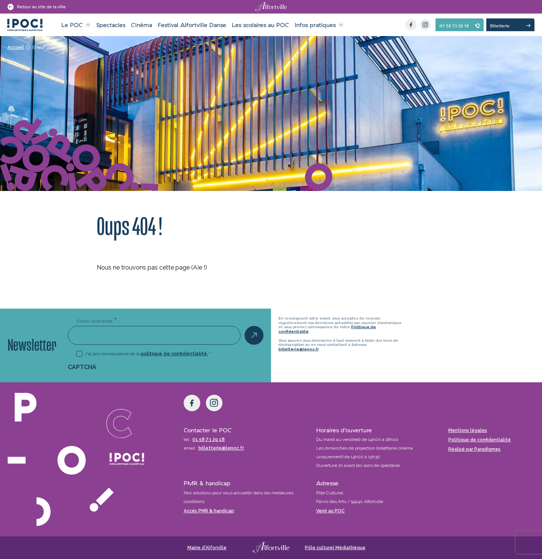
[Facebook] (411, 24)
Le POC (72, 25)
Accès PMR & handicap (209, 511)
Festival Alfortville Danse (192, 25)
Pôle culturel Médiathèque (335, 547)
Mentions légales (467, 430)
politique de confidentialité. (174, 353)
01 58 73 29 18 (208, 439)
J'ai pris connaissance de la (148, 353)
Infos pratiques (315, 25)
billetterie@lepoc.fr (299, 349)
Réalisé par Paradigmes (474, 449)
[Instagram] (425, 24)
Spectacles (110, 25)
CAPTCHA (82, 367)
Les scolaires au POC (260, 25)
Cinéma (141, 25)
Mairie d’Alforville (207, 547)
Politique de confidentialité (479, 439)
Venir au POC (330, 511)
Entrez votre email (96, 320)
